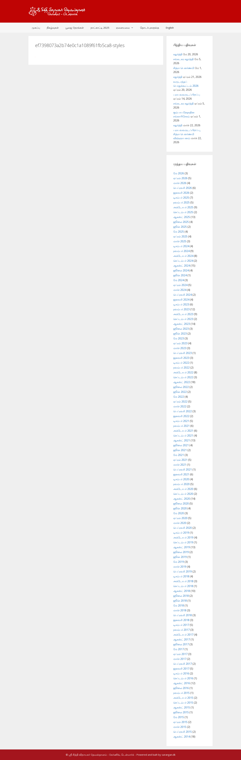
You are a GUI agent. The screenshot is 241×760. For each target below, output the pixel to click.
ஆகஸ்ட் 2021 (181, 440)
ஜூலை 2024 (181, 270)
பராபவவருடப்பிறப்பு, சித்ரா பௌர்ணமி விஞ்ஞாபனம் (187, 134)
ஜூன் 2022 (180, 392)
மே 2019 (178, 562)
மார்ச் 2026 (179, 183)
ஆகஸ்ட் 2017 (181, 639)
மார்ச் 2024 (179, 290)
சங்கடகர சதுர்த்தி (183, 59)
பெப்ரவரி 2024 (182, 295)
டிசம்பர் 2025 (181, 197)
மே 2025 (178, 231)
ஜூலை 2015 (181, 712)
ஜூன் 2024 (180, 275)
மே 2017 (178, 649)
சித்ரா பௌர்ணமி (183, 68)
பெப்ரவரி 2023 (182, 353)
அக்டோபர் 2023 (183, 314)
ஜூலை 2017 (181, 644)
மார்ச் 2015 (179, 727)
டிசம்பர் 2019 (181, 532)
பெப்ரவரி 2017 (182, 664)
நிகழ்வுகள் (53, 27)
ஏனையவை (126, 28)
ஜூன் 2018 (180, 600)
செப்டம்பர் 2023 (183, 319)
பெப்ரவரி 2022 (182, 411)
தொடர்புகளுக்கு (149, 27)
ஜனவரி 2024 (181, 299)
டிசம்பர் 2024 (181, 246)
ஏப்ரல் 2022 (180, 401)
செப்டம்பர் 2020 (183, 494)
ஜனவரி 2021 (181, 474)
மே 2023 (178, 338)
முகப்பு (36, 27)
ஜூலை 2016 (181, 688)
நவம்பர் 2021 (181, 426)
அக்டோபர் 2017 (183, 634)
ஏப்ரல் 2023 (180, 343)
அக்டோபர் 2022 (183, 372)
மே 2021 (178, 455)
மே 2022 (178, 397)
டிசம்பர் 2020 (181, 479)
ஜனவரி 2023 (181, 358)
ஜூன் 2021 (180, 450)
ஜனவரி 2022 (181, 416)
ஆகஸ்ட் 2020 (181, 498)
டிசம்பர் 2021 (181, 421)
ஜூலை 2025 (181, 222)
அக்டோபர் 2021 (183, 430)
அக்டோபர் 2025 (183, 207)
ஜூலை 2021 (181, 445)
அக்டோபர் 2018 (183, 581)
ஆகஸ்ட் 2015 (181, 707)
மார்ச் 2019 (179, 566)
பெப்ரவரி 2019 (182, 571)
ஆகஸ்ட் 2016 (181, 683)
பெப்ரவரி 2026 (182, 188)
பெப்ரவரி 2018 (182, 615)
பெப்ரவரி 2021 (182, 469)
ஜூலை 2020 (181, 503)
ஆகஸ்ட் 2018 (181, 591)
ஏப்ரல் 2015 (180, 722)
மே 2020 (178, 513)
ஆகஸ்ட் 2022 (181, 382)
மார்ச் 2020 (179, 523)
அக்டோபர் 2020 (183, 489)
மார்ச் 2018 (179, 610)
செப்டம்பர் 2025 (183, 212)
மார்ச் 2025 (179, 241)
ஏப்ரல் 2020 (180, 518)
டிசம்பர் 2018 (181, 576)
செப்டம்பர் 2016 (183, 678)
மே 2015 (178, 717)
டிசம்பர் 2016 (181, 673)
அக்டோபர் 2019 (183, 537)
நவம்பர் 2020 (181, 484)
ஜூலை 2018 (181, 596)
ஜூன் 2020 (180, 508)
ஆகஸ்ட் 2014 (181, 736)
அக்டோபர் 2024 (183, 256)
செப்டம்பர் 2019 (183, 542)
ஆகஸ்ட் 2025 (181, 217)
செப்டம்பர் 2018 (183, 586)
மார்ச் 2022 (179, 406)
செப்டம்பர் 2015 (183, 702)
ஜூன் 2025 (180, 227)
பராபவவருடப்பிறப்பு (186, 94)
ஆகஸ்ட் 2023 (181, 324)
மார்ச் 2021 (179, 464)
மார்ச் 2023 (179, 348)
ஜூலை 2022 (181, 387)
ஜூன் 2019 (180, 557)
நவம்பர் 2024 (181, 251)
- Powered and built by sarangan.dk (155, 754)
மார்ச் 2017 (179, 659)
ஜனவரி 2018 (181, 620)
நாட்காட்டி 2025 (100, 27)
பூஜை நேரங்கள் (74, 27)
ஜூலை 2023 (181, 329)
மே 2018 (178, 605)
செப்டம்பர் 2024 (183, 261)
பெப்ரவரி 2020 (182, 528)
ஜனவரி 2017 (181, 668)
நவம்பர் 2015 (181, 693)
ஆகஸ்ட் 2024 (181, 265)
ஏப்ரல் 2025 (180, 236)
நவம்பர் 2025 (181, 202)
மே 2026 (178, 173)
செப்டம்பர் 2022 (183, 377)
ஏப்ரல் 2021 (180, 460)
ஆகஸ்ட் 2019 (181, 547)
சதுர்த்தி (177, 54)
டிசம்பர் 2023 (181, 304)
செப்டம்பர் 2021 (183, 435)
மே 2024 (178, 280)
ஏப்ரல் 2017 (180, 654)
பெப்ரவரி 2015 (182, 732)
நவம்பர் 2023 (181, 309)
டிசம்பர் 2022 (181, 363)
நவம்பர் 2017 (181, 630)
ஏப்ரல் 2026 (180, 178)
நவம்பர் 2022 (181, 367)
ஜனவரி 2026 (181, 193)
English (170, 27)
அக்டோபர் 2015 (183, 698)
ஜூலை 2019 (181, 552)
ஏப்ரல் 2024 (180, 285)
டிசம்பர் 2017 (181, 625)
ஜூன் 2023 (180, 333)
